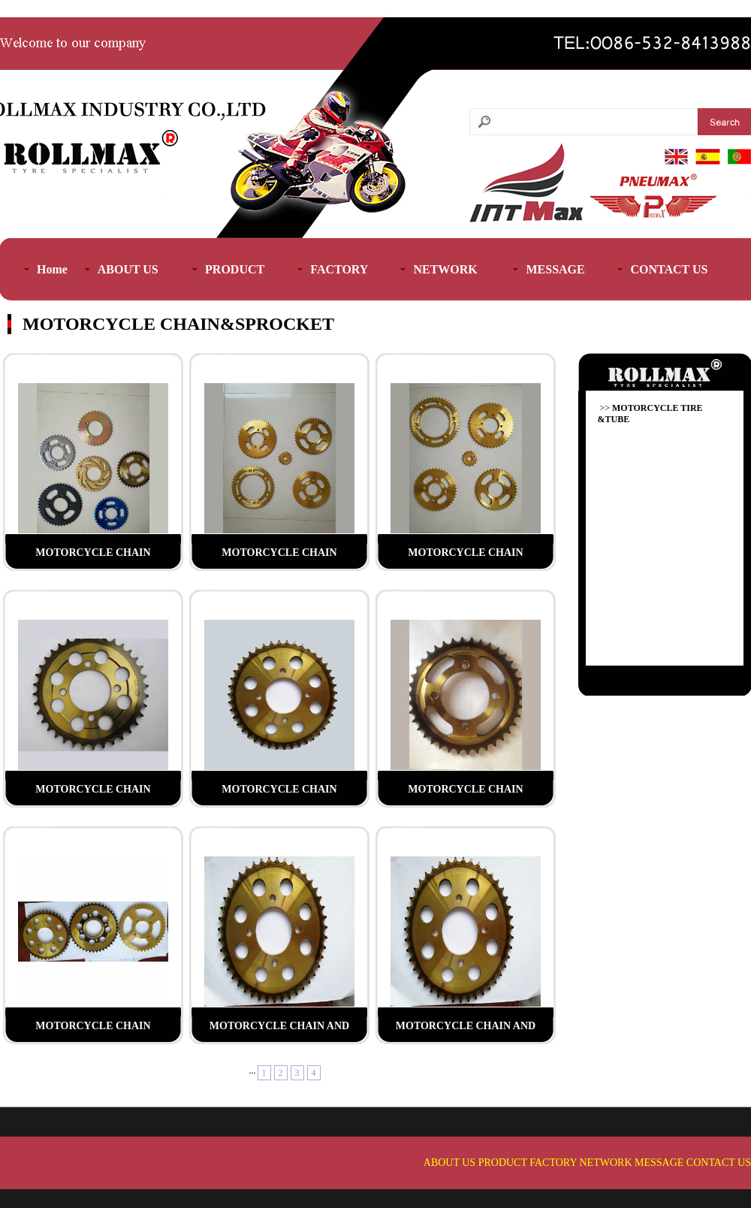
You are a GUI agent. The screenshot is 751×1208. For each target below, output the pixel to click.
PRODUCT (502, 1162)
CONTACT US (718, 1162)
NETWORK (606, 1162)
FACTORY (553, 1162)
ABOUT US (449, 1162)
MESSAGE (659, 1162)
